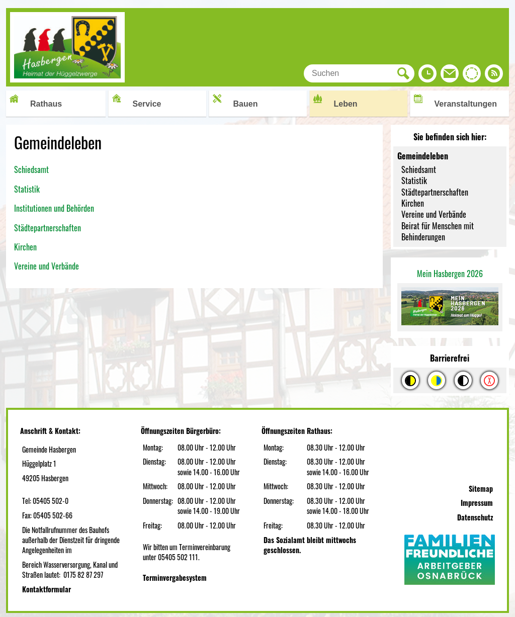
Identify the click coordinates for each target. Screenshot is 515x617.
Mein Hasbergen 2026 (450, 274)
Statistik (27, 189)
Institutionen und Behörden (54, 208)
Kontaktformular (46, 589)
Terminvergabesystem (175, 577)
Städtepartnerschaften (47, 228)
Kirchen (26, 247)
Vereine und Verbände (46, 266)
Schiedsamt (31, 169)
